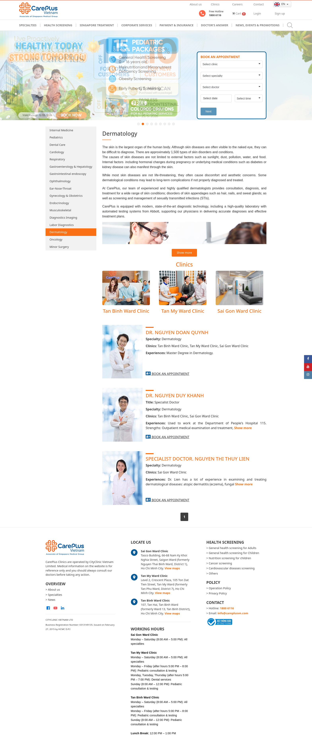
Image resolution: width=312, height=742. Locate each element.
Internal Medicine (61, 130)
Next (209, 111)
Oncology (56, 239)
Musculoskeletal (60, 210)
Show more (184, 252)
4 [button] (151, 124)
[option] (156, 75)
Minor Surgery (59, 247)
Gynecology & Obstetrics (66, 196)
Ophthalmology (60, 181)
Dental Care (57, 145)
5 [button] (156, 124)
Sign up (280, 13)
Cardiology (57, 152)
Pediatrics (56, 137)
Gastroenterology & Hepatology (71, 166)
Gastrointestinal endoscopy (68, 174)
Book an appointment (170, 374)
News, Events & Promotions (257, 25)
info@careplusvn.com (233, 613)
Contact (259, 4)
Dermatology (58, 232)
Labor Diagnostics (62, 225)
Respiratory (57, 159)
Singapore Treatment (97, 25)
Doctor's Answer (214, 25)
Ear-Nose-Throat (60, 188)
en (280, 4)
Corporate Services (136, 25)
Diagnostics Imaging (63, 217)
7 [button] (165, 124)
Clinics (215, 4)
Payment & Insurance (177, 25)
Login (257, 13)
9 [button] (173, 124)
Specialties (27, 25)
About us (196, 4)
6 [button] (160, 124)
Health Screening (58, 25)
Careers (237, 4)
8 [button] (169, 124)
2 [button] (143, 124)
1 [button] (138, 124)
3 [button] (147, 124)
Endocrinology (59, 203)
